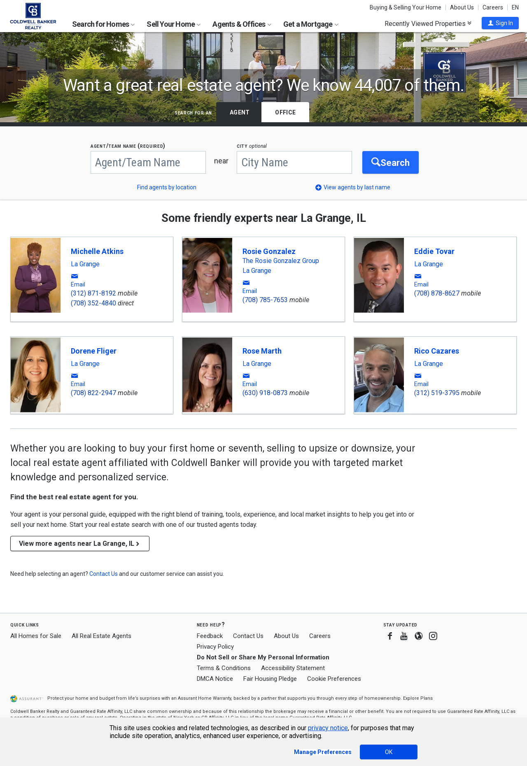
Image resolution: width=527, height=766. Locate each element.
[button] (500, 23)
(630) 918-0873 (265, 393)
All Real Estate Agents (101, 636)
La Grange (85, 264)
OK (388, 752)
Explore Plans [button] (418, 698)
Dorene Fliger (94, 351)
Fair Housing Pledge (270, 678)
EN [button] (515, 7)
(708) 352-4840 (93, 303)
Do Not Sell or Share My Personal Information (263, 657)
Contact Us (248, 636)
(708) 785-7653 (265, 300)
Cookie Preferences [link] (334, 678)
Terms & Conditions (224, 668)
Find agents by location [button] (166, 187)
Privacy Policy (215, 646)
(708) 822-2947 (93, 393)
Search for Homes (103, 24)
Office (285, 112)
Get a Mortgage (310, 24)
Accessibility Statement (293, 668)
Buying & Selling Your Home (405, 7)
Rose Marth (262, 351)
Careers (493, 7)
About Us (462, 7)
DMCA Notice (215, 678)
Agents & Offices (241, 24)
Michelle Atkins (97, 251)
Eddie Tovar (434, 251)
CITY (252, 146)
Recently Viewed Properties (428, 23)
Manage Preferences (323, 752)
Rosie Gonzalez (269, 251)
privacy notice (328, 728)
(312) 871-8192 (93, 293)
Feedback (210, 636)
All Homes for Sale (35, 636)
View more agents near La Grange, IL (80, 543)
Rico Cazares (436, 351)
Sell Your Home (174, 24)
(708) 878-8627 (436, 293)
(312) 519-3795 (436, 393)
